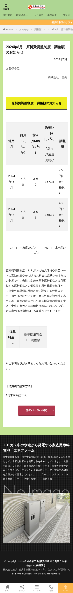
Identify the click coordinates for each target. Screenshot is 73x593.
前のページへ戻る (36, 410)
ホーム (7, 588)
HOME (9, 29)
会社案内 (7, 14)
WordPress (53, 573)
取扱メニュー (23, 14)
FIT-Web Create (22, 573)
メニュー (36, 588)
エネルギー (53, 14)
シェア (22, 588)
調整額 (37, 29)
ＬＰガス (38, 14)
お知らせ (24, 29)
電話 (51, 588)
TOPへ (65, 588)
